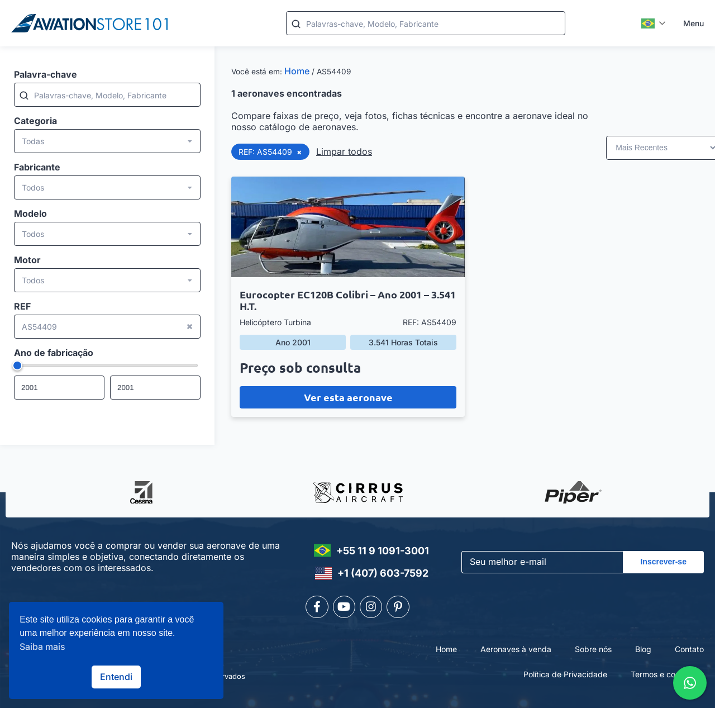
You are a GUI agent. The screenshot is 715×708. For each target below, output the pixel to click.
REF (22, 306)
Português (648, 23)
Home (296, 71)
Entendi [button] (116, 676)
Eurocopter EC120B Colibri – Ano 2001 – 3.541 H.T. (348, 300)
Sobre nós (593, 648)
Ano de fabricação (53, 352)
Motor (27, 259)
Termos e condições (667, 674)
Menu (693, 23)
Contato (689, 648)
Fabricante (37, 167)
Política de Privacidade (565, 674)
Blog (643, 648)
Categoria (35, 120)
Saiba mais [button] (42, 646)
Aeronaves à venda (515, 648)
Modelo (30, 213)
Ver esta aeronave (348, 397)
